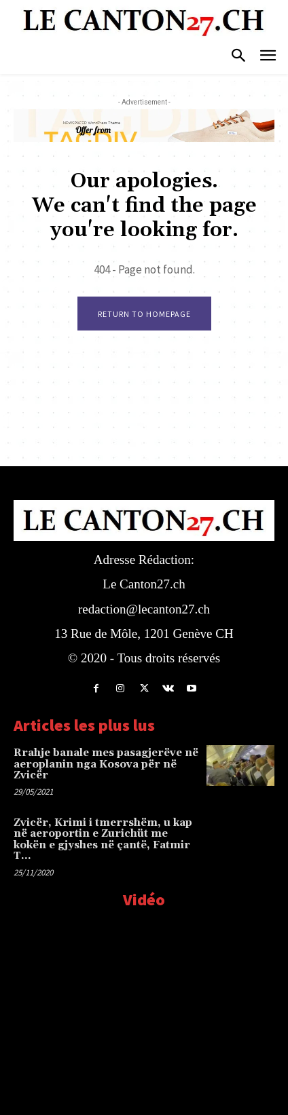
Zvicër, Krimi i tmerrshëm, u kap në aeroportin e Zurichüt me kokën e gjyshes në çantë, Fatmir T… (103, 839)
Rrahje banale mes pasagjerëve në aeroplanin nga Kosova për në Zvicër (106, 764)
